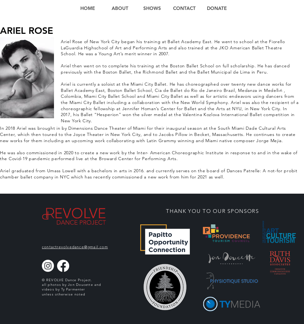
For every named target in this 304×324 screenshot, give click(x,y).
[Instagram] (48, 266)
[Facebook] (63, 266)
